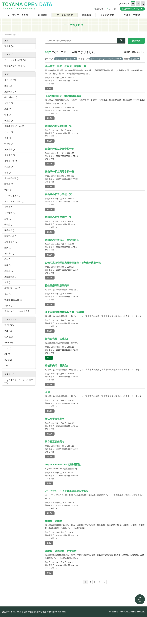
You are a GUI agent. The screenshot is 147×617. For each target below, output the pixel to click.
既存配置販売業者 (54, 441)
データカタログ (65, 15)
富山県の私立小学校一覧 (58, 194)
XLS (49, 358)
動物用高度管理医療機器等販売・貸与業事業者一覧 (73, 262)
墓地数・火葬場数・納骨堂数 (60, 551)
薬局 (47, 392)
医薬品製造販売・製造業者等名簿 (63, 96)
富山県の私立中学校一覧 (58, 217)
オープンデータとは (18, 15)
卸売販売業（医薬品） (57, 338)
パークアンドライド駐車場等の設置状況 (67, 491)
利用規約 (42, 15)
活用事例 (86, 15)
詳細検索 (136, 40)
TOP (4, 34)
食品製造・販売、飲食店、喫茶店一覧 (65, 66)
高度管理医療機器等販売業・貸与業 (64, 312)
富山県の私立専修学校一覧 (59, 148)
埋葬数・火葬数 (53, 521)
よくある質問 (107, 15)
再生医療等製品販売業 (57, 285)
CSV (49, 88)
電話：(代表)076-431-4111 (54, 612)
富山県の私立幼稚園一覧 (58, 126)
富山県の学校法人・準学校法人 (62, 240)
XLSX (49, 118)
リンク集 (112, 9)
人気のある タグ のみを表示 (17, 311)
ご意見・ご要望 (132, 15)
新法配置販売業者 (54, 419)
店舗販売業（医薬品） (57, 365)
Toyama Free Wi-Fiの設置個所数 (63, 464)
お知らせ (99, 9)
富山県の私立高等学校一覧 (59, 171)
